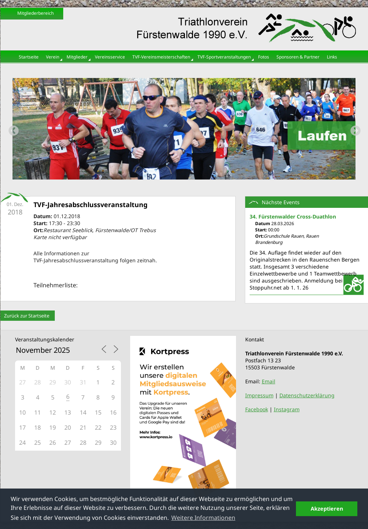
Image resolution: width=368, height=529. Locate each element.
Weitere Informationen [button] (203, 518)
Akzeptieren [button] (327, 508)
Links (332, 57)
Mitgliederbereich (35, 13)
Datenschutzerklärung (307, 395)
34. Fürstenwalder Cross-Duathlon (293, 216)
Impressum (259, 395)
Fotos (263, 57)
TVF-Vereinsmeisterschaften (161, 57)
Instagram (287, 409)
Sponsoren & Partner (297, 57)
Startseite (29, 57)
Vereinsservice (110, 57)
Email (268, 381)
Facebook (256, 409)
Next (353, 128)
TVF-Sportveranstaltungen (224, 57)
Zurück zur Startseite (26, 315)
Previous (11, 128)
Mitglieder (77, 57)
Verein (52, 57)
